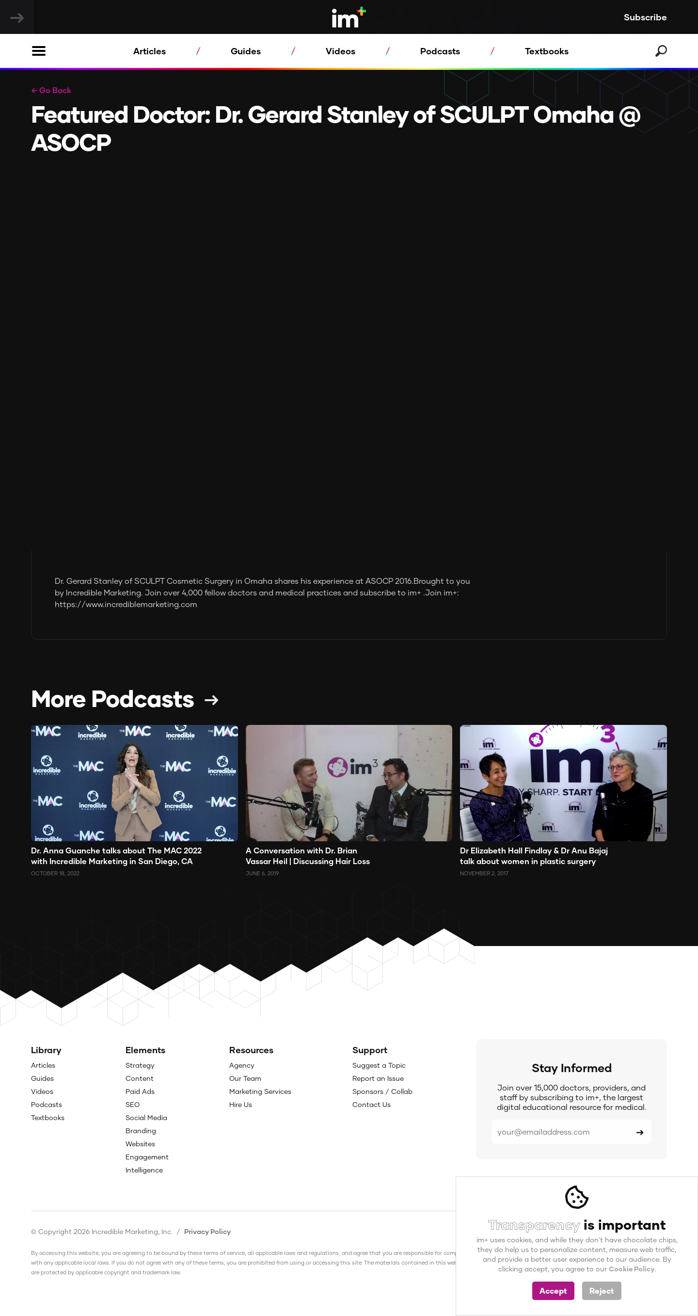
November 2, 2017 (484, 873)
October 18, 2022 (55, 873)
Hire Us (240, 1104)
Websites (140, 1143)
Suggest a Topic (379, 1065)
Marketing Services (260, 1091)
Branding (141, 1130)
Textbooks (547, 51)
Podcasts (440, 51)
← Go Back (51, 90)
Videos (340, 51)
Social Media (146, 1117)
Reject (601, 1290)
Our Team (245, 1078)
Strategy (140, 1065)
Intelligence (144, 1170)
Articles (149, 51)
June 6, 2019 (262, 873)
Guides (246, 51)
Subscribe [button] (645, 17)
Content (140, 1078)
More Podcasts (112, 698)
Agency (241, 1065)
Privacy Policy (207, 1231)
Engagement (147, 1157)
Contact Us (371, 1104)
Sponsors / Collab (382, 1091)
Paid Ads (140, 1091)
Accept (553, 1290)
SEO (133, 1104)
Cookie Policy (631, 1269)
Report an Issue (378, 1078)
